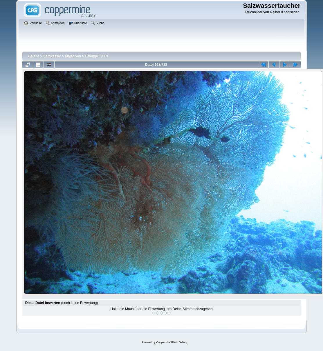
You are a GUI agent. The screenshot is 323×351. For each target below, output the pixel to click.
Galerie (33, 56)
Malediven (73, 56)
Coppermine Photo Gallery (171, 342)
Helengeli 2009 (96, 56)
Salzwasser (52, 56)
